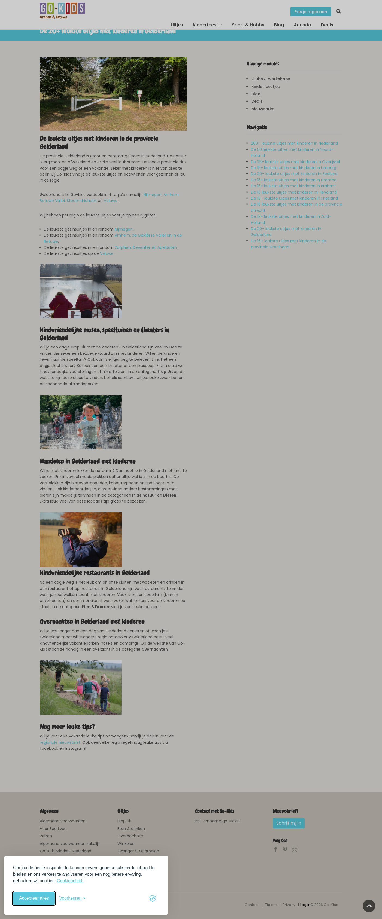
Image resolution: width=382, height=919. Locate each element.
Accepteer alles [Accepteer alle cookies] (34, 898)
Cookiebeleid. (70, 880)
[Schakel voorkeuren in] (72, 898)
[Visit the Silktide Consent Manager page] (152, 898)
